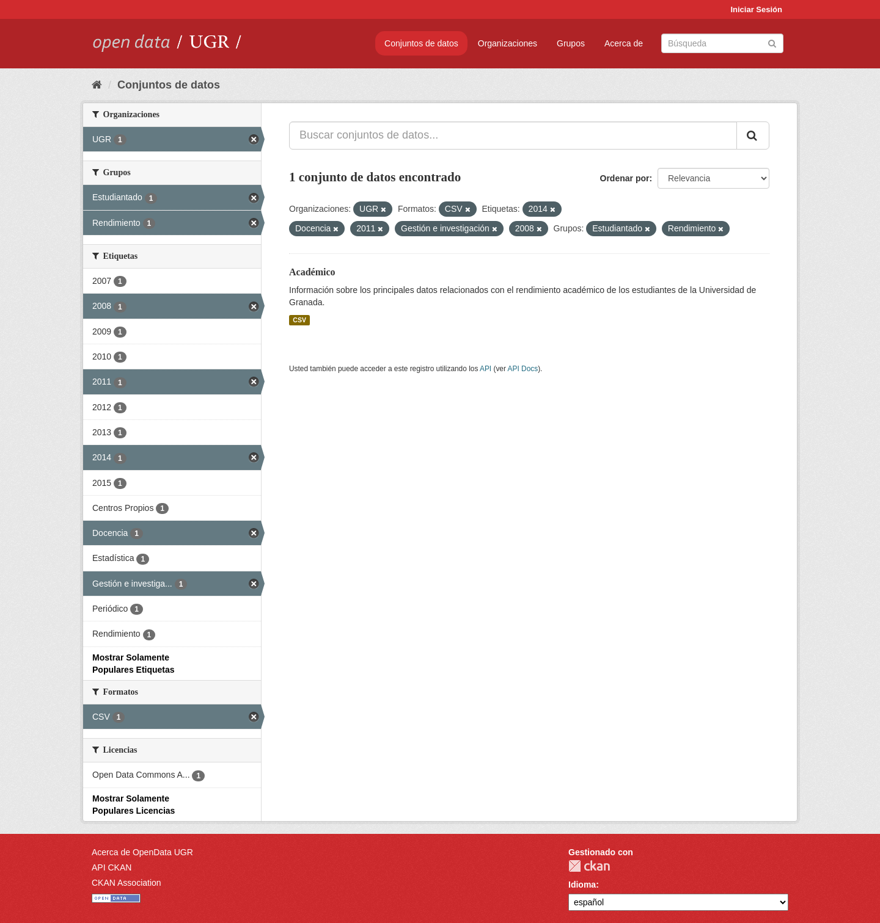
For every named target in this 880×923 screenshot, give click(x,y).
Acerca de (623, 43)
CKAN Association (126, 883)
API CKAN (111, 867)
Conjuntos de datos (421, 43)
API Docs (523, 368)
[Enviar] (772, 42)
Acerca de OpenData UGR (142, 852)
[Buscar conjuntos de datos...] (513, 135)
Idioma (582, 884)
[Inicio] (97, 85)
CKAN (589, 866)
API (485, 368)
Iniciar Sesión (756, 9)
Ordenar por (625, 178)
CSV (299, 320)
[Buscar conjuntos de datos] (722, 43)
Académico (312, 272)
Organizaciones (507, 43)
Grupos (571, 43)
